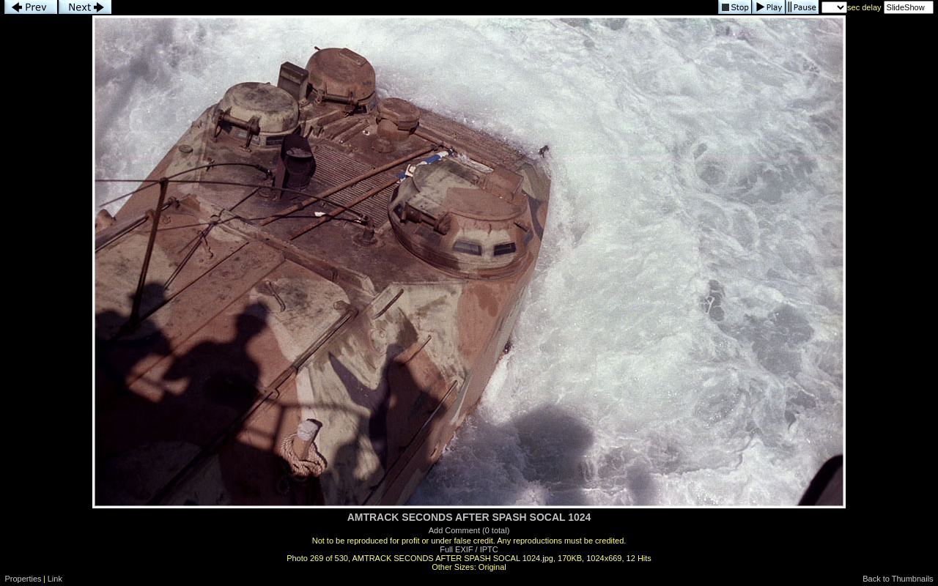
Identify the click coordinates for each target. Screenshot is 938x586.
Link (55, 578)
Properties (22, 578)
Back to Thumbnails (898, 578)
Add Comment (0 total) (469, 530)
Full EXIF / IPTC (469, 549)
